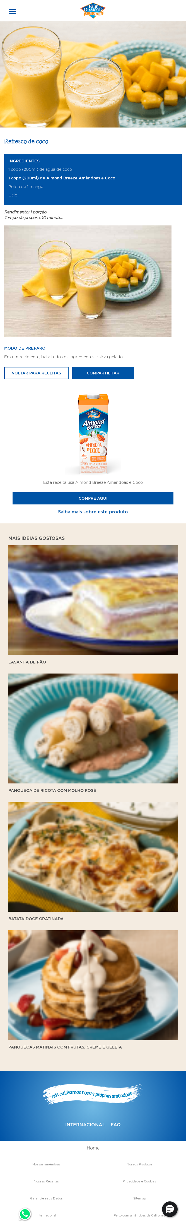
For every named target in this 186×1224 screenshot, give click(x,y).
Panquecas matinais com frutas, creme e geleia (65, 1047)
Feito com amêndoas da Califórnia (139, 1215)
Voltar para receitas (36, 373)
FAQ (116, 1124)
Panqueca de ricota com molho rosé (52, 790)
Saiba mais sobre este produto (93, 511)
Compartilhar (103, 373)
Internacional (85, 1124)
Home (93, 1148)
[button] (170, 1209)
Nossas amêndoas (46, 1164)
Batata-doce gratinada (36, 919)
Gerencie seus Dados (46, 1198)
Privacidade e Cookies (139, 1181)
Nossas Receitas (46, 1181)
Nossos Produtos (140, 1164)
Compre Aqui (93, 498)
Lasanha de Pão (27, 662)
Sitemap (139, 1198)
